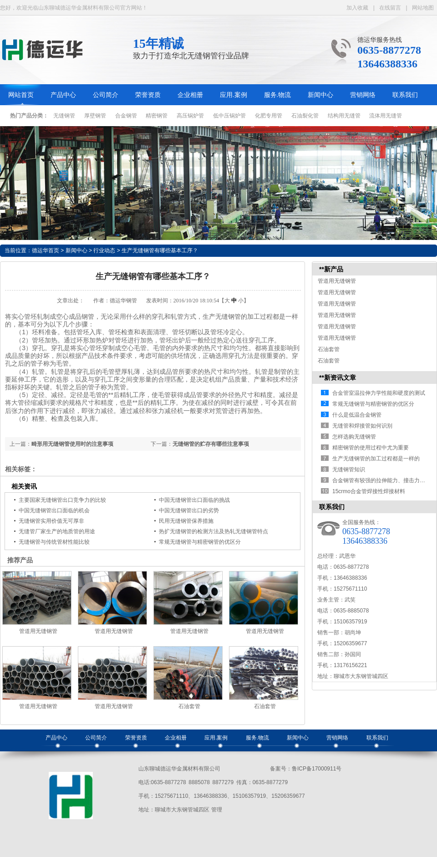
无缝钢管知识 (348, 469)
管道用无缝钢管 (38, 631)
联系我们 (405, 95)
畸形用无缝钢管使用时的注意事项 (72, 444)
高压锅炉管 (190, 115)
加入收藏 (357, 8)
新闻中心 (320, 95)
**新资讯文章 (337, 377)
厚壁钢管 (95, 115)
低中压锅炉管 (229, 115)
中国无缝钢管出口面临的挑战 (194, 500)
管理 (216, 809)
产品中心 (63, 95)
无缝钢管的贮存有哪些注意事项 (211, 444)
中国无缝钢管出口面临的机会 (54, 510)
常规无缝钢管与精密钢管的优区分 (200, 542)
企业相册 (190, 95)
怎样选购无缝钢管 (354, 437)
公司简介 (105, 95)
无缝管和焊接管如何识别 (362, 426)
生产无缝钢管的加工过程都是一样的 (376, 458)
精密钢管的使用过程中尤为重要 (370, 447)
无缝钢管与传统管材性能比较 (54, 542)
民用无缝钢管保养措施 (186, 521)
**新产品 (331, 269)
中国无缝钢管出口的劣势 (189, 510)
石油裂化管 (305, 115)
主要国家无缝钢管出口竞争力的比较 (62, 500)
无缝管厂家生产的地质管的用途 (57, 531)
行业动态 (104, 250)
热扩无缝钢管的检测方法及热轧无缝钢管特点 (213, 531)
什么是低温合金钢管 (356, 415)
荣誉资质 (148, 95)
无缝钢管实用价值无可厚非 (51, 521)
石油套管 (189, 706)
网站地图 (423, 8)
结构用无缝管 (344, 115)
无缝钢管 (64, 115)
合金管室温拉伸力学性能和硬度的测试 (378, 393)
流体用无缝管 (385, 115)
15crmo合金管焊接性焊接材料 (368, 491)
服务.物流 (277, 95)
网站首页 (21, 95)
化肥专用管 (268, 115)
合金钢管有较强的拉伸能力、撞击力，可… (384, 480)
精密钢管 (157, 115)
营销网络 (363, 95)
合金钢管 (126, 115)
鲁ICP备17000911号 (316, 768)
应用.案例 (233, 95)
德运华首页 (45, 250)
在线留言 (390, 8)
